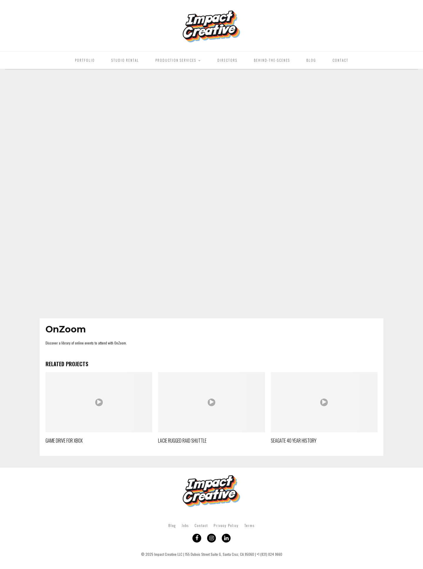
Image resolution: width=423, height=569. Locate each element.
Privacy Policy (226, 525)
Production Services (175, 60)
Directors (227, 60)
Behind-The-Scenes (272, 60)
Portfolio (85, 60)
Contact (340, 60)
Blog (311, 60)
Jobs (185, 525)
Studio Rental (125, 60)
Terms (249, 525)
